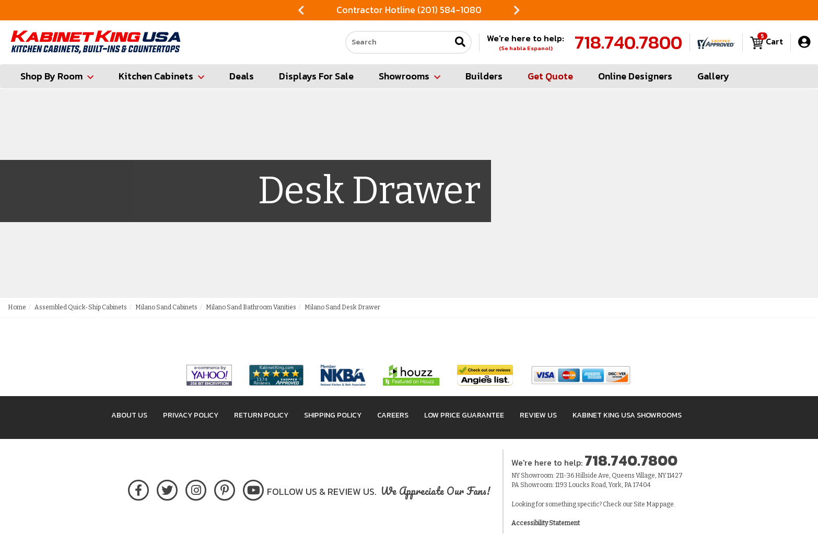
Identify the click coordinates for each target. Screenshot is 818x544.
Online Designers (635, 76)
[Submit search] (460, 42)
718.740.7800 (628, 42)
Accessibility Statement (545, 523)
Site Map (646, 504)
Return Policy (261, 415)
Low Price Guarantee (464, 415)
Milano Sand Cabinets (166, 307)
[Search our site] (398, 42)
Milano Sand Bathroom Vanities (251, 307)
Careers (392, 415)
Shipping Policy (332, 415)
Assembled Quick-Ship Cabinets (80, 307)
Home (17, 307)
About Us (129, 415)
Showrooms (409, 76)
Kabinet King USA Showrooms (627, 415)
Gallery (713, 76)
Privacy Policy (190, 415)
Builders (484, 76)
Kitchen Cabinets (161, 76)
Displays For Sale (316, 76)
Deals (241, 76)
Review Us (538, 415)
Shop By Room (57, 76)
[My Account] (804, 42)
